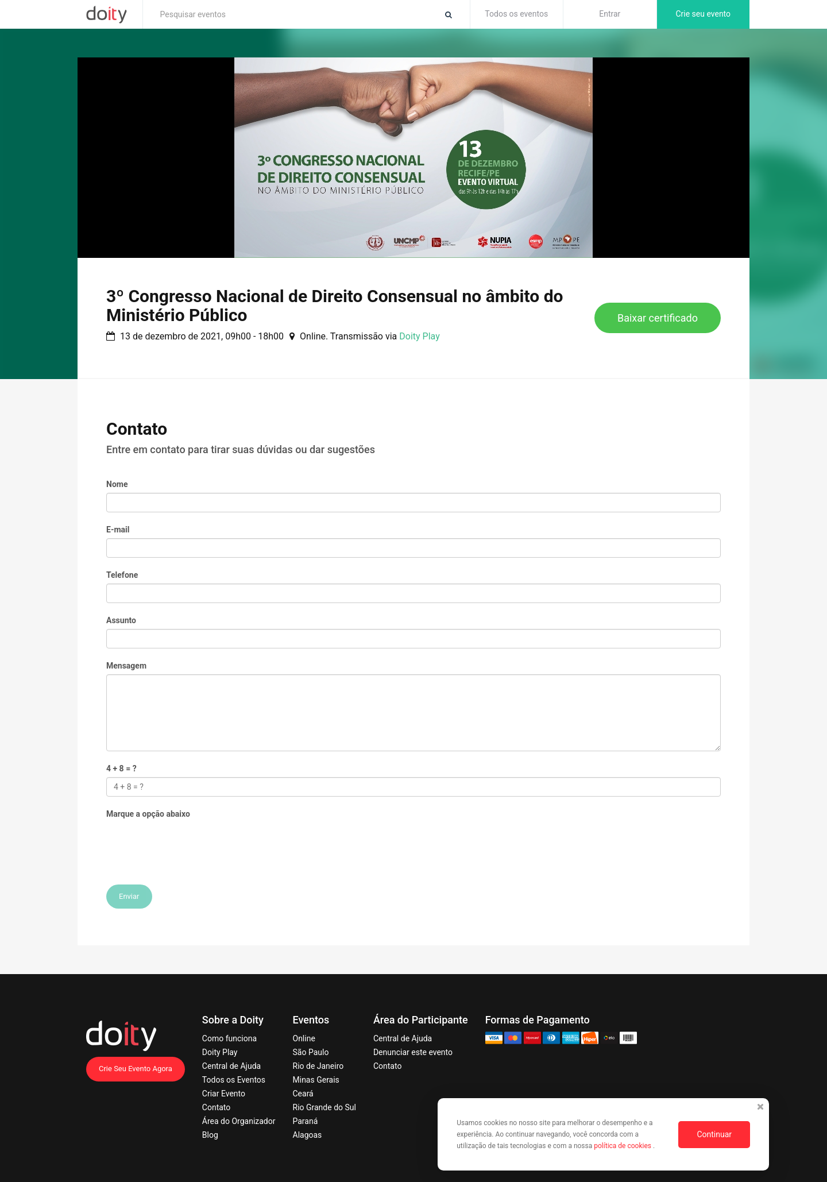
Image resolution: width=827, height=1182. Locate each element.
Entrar (609, 13)
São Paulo (311, 1052)
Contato (216, 1107)
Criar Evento (223, 1093)
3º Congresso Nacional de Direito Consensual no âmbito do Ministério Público (334, 305)
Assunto (121, 620)
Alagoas (307, 1134)
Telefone (122, 575)
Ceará (303, 1093)
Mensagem (126, 665)
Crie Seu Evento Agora (135, 1068)
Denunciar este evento (413, 1052)
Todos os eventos (516, 13)
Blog (210, 1134)
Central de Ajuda (231, 1066)
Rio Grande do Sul (324, 1107)
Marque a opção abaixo (148, 813)
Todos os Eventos (233, 1079)
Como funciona (229, 1038)
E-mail (117, 529)
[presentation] (193, 844)
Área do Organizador (239, 1121)
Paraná (305, 1121)
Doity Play (419, 336)
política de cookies (623, 1146)
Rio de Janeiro (318, 1066)
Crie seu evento (703, 13)
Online (304, 1038)
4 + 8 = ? (121, 768)
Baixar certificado (657, 318)
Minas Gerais (316, 1079)
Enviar (129, 896)
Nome (116, 484)
